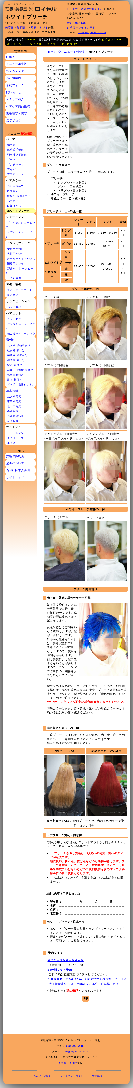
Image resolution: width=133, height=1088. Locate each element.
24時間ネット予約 (60, 969)
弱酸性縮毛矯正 (17, 154)
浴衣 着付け (14, 379)
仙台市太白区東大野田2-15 (84, 8)
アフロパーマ (15, 174)
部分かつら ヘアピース (19, 271)
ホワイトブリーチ (18, 210)
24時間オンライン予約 (81, 27)
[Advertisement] (85, 1009)
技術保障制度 (15, 456)
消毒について (15, 463)
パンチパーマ (15, 164)
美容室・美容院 (67, 1062)
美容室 (31, 39)
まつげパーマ (55, 44)
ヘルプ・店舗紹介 (43, 1075)
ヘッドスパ (14, 307)
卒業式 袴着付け (17, 355)
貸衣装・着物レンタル (21, 384)
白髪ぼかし (74, 44)
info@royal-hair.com (92, 32)
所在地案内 (13, 78)
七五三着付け (15, 374)
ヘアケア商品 (18, 106)
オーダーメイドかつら (21, 258)
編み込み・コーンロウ (21, 333)
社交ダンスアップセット (20, 326)
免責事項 (97, 1075)
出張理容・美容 (16, 113)
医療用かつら (15, 263)
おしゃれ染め (15, 186)
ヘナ (119, 39)
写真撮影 (12, 390)
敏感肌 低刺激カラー (20, 195)
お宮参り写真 (15, 416)
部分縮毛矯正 (15, 149)
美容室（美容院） (16, 27)
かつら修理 (14, 278)
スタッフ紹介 (15, 99)
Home (51, 51)
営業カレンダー (16, 71)
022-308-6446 (76, 23)
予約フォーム (15, 85)
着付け (11, 44)
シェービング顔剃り (31, 44)
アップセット (15, 318)
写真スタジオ (39, 27)
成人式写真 (14, 396)
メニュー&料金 (16, 63)
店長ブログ (13, 120)
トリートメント (17, 433)
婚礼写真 (12, 411)
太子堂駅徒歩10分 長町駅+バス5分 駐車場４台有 (84, 983)
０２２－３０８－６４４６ (66, 960)
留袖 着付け (14, 365)
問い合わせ (13, 92)
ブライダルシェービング (20, 225)
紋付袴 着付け (16, 350)
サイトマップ (15, 477)
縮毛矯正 (107, 39)
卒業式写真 (14, 401)
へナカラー (14, 200)
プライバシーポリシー (73, 1075)
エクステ (12, 442)
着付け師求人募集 (18, 470)
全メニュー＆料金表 (71, 51)
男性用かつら (15, 253)
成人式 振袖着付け (18, 345)
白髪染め (12, 191)
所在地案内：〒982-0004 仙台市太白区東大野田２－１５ (87, 979)
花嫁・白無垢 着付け (20, 369)
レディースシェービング (20, 234)
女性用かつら (15, 248)
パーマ (11, 159)
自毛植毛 (12, 295)
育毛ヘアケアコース (19, 290)
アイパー (12, 169)
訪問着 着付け (16, 360)
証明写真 (12, 421)
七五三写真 (14, 406)
